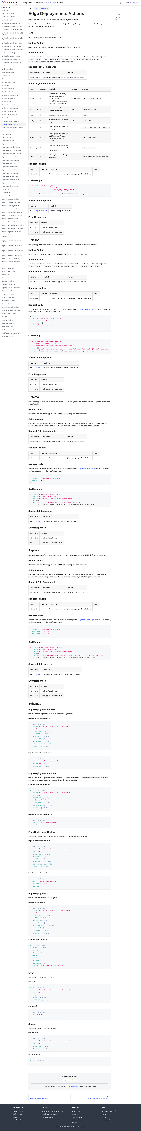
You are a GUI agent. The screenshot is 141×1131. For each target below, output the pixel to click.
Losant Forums (74, 1086)
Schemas (117, 19)
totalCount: (39, 923)
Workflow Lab (76, 1123)
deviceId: (38, 802)
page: (34, 958)
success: (38, 1048)
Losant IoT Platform (109, 1111)
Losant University (77, 1120)
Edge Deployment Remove (87, 469)
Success (37, 368)
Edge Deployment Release (87, 309)
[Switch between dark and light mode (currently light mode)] (120, 2)
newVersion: (39, 861)
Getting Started (27, 3)
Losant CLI (75, 1114)
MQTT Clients (76, 1111)
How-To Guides (58, 3)
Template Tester (77, 1117)
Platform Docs (38, 3)
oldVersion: (39, 859)
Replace (117, 17)
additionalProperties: (40, 744)
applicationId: (40, 925)
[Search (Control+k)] (130, 2)
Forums (105, 1117)
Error (36, 227)
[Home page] (30, 8)
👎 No (73, 1080)
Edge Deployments (41, 211)
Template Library (48, 1117)
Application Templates (49, 1114)
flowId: (37, 733)
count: (37, 920)
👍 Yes (66, 1080)
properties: (37, 731)
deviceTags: (39, 741)
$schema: (35, 726)
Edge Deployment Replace (87, 620)
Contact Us (106, 1120)
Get (116, 9)
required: (36, 746)
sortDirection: (37, 963)
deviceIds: (39, 739)
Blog (104, 1114)
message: (38, 1000)
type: (34, 729)
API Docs (48, 3)
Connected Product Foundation (52, 1111)
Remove (117, 14)
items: (37, 918)
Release (117, 12)
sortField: (35, 960)
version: (38, 736)
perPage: (35, 955)
